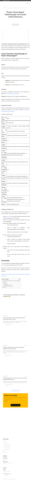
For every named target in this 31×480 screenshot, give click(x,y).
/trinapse (5, 475)
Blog (4, 6)
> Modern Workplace (7, 446)
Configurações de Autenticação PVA (13, 93)
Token (5, 282)
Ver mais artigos (15, 390)
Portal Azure (9, 216)
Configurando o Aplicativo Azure (8, 286)
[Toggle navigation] (27, 3)
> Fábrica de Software (7, 447)
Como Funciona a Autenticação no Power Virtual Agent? (11, 280)
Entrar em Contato (16, 405)
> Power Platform (6, 443)
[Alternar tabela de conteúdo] (19, 279)
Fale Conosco (5, 452)
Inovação (27, 315)
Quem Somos (5, 441)
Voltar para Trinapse (6, 0)
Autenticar (5, 281)
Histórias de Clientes (6, 449)
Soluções (4, 442)
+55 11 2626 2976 (6, 471)
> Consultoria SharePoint (7, 445)
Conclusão (4, 287)
